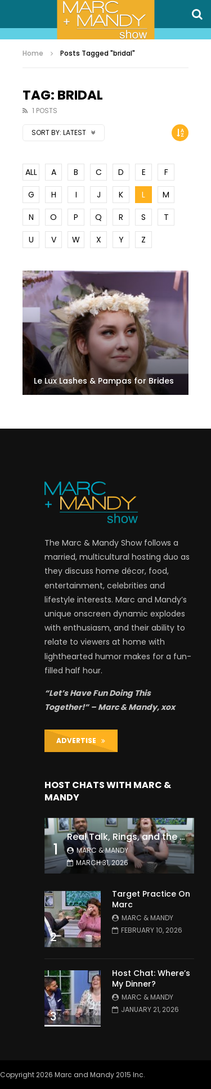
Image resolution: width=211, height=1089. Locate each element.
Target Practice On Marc (151, 899)
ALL (31, 172)
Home (33, 53)
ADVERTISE (80, 740)
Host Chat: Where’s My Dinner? (151, 978)
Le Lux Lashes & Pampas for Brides (104, 380)
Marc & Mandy (102, 850)
